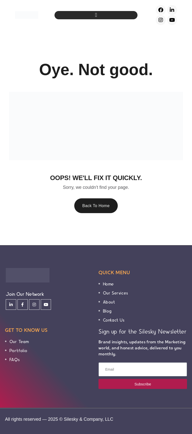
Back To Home (96, 206)
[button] (96, 15)
